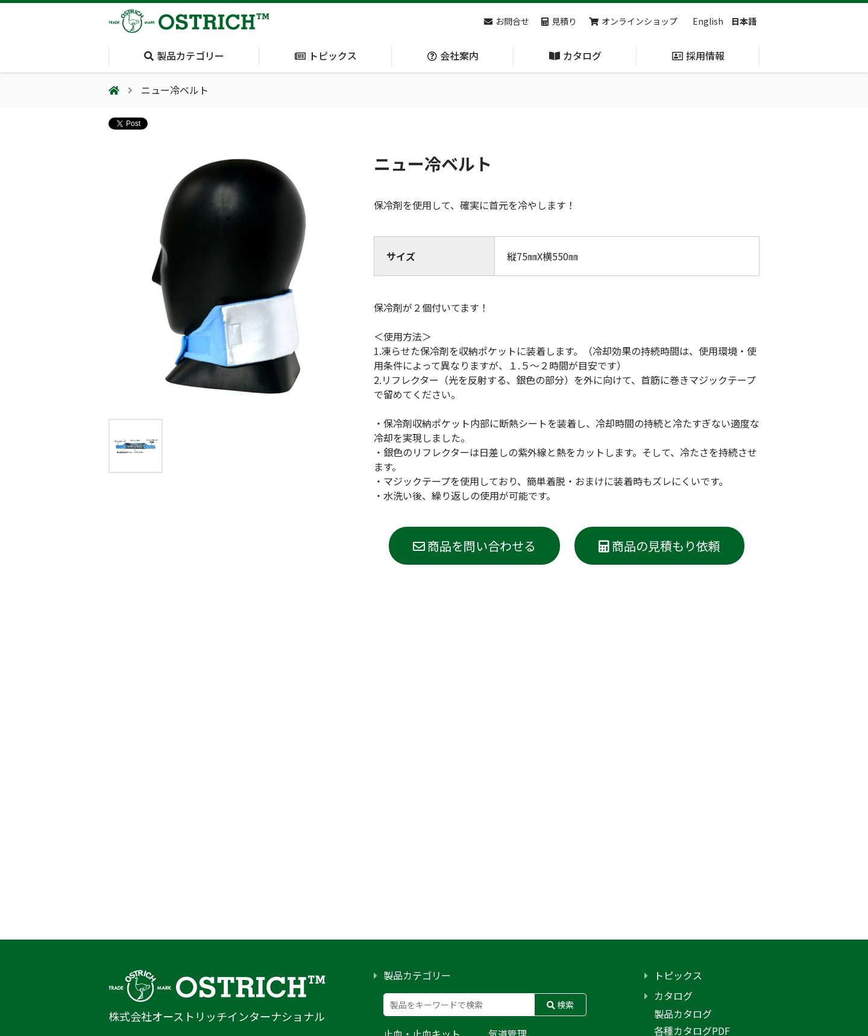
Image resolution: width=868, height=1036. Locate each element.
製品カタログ (683, 1013)
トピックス (678, 975)
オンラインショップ (633, 21)
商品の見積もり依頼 (659, 545)
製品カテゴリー (417, 975)
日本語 (743, 21)
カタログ (673, 995)
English (708, 21)
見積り (559, 21)
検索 (560, 1005)
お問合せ (506, 21)
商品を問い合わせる (474, 545)
